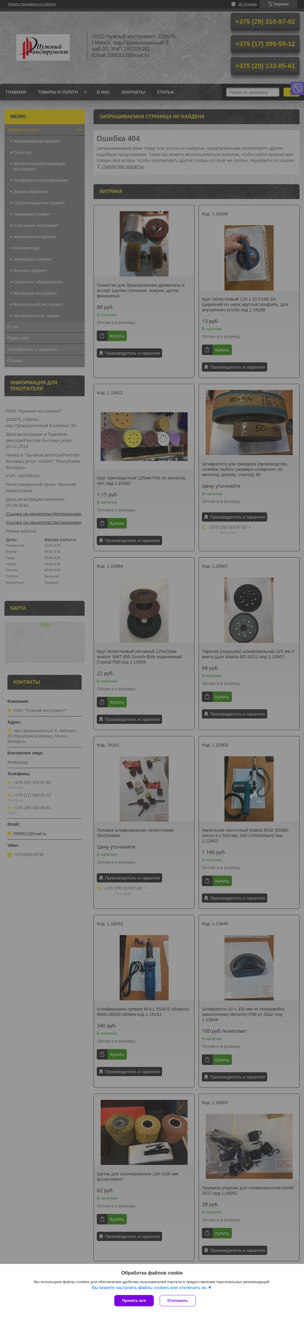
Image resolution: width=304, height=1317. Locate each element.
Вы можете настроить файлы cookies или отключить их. (150, 1287)
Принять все (134, 1300)
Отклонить (177, 1300)
